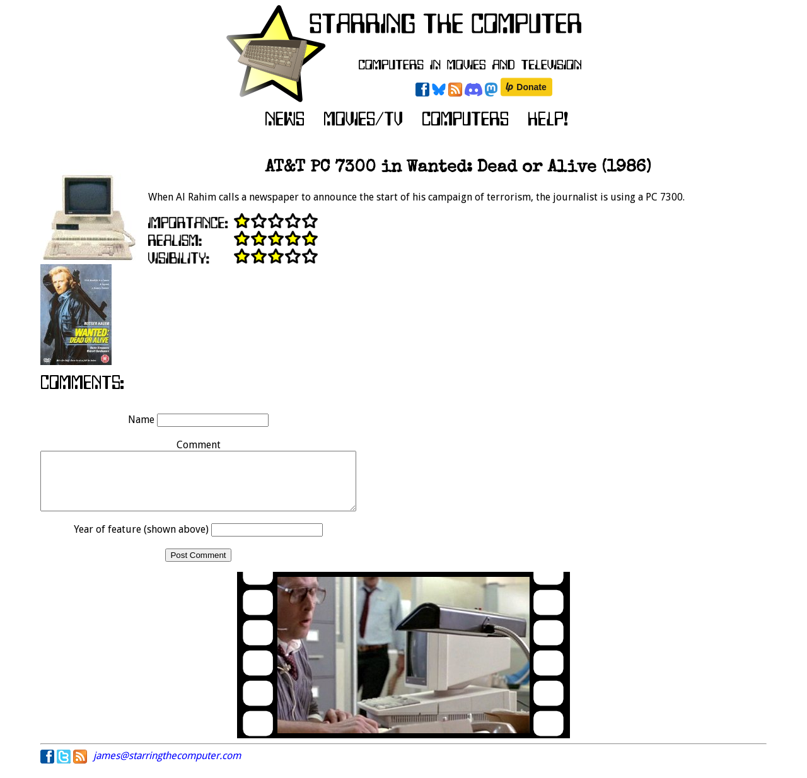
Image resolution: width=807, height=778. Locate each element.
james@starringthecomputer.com (167, 767)
